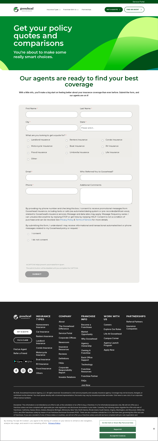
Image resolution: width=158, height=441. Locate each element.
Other (34, 158)
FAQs (61, 363)
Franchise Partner (89, 376)
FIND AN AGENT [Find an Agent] (134, 10)
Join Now (85, 385)
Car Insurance (42, 331)
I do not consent (40, 239)
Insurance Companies (131, 327)
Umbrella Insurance (79, 152)
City (27, 122)
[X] (23, 370)
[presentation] (44, 255)
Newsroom (64, 342)
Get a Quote (114, 10)
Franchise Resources (86, 370)
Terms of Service (84, 220)
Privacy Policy (66, 220)
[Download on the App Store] (29, 361)
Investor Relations (67, 377)
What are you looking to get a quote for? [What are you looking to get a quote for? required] (45, 135)
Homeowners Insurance (42, 325)
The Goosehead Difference (66, 327)
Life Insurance (112, 152)
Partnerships (86, 9)
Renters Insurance (79, 140)
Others (39, 373)
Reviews (63, 354)
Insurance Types (52, 9)
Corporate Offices (67, 338)
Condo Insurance (114, 140)
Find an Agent (20, 349)
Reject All (118, 429)
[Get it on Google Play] (18, 361)
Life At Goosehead (113, 333)
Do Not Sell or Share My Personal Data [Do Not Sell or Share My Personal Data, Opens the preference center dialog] (117, 423)
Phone (29, 185)
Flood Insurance (39, 152)
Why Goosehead (89, 339)
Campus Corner (111, 338)
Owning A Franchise (86, 351)
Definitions (64, 358)
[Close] (154, 429)
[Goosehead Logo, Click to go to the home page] (24, 9)
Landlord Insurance (40, 140)
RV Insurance (112, 146)
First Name (31, 108)
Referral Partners (134, 321)
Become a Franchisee (86, 325)
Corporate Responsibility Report (65, 370)
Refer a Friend (20, 353)
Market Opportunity (87, 333)
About (62, 321)
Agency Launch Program (111, 344)
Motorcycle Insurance (41, 146)
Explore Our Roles (112, 329)
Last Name (85, 108)
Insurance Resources (64, 348)
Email (28, 171)
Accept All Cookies (118, 436)
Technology (87, 364)
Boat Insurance (77, 146)
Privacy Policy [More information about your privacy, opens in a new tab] (54, 423)
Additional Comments (90, 185)
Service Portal (138, 2)
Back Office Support (86, 358)
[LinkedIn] (30, 370)
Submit (37, 274)
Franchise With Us (69, 9)
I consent (36, 233)
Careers (107, 324)
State (82, 122)
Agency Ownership (86, 344)
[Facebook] (16, 370)
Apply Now (109, 350)
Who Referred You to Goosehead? (96, 171)
